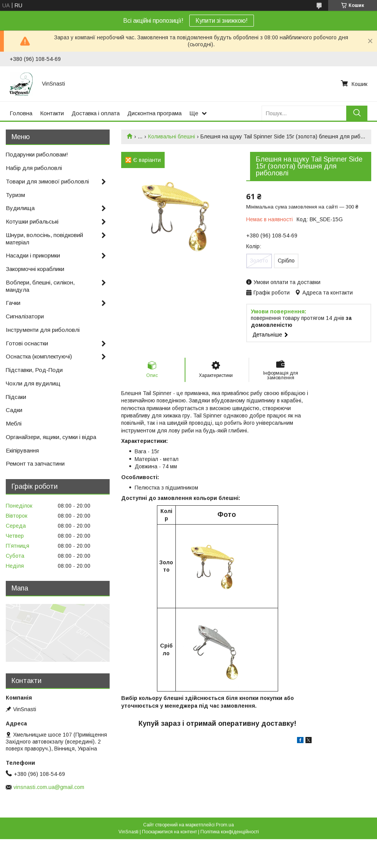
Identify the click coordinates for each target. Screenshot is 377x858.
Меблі (14, 423)
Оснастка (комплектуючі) (39, 356)
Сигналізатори (25, 316)
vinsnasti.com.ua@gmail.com (48, 787)
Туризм (15, 195)
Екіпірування (22, 450)
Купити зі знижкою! (221, 20)
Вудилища (20, 208)
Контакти (52, 113)
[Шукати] (356, 113)
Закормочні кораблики (35, 269)
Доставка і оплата (96, 113)
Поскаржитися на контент (169, 831)
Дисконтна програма (154, 113)
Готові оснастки (27, 343)
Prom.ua (225, 825)
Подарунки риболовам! (37, 154)
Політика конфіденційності (229, 831)
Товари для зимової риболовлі (47, 181)
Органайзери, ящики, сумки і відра (51, 437)
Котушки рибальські (32, 221)
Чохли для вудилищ (33, 383)
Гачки (13, 302)
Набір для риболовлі (34, 168)
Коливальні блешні (171, 136)
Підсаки (16, 397)
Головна (21, 113)
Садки (14, 410)
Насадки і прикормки (33, 255)
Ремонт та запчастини (35, 463)
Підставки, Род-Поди (34, 370)
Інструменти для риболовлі (43, 329)
